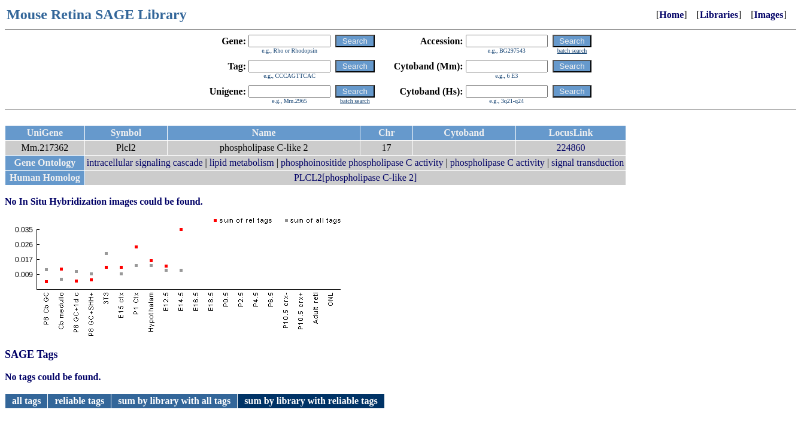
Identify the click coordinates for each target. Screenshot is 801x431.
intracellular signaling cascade (145, 162)
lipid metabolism (242, 162)
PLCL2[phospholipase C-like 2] (355, 177)
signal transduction (587, 162)
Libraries (719, 15)
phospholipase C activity (497, 162)
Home (671, 15)
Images (769, 15)
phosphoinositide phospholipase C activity (362, 162)
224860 (570, 147)
